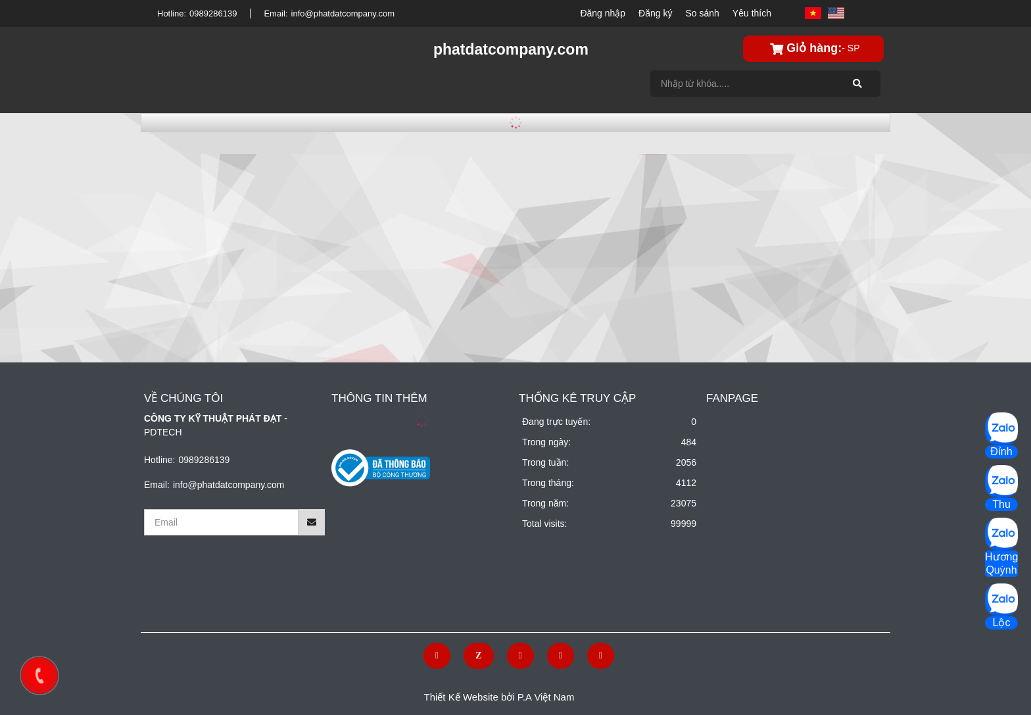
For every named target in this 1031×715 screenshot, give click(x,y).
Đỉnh (1001, 451)
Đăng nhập (602, 13)
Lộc (1002, 622)
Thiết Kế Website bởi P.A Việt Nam (499, 697)
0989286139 (213, 13)
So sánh (702, 13)
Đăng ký (655, 13)
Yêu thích (751, 13)
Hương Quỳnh (1001, 563)
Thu (1001, 504)
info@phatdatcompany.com (343, 13)
